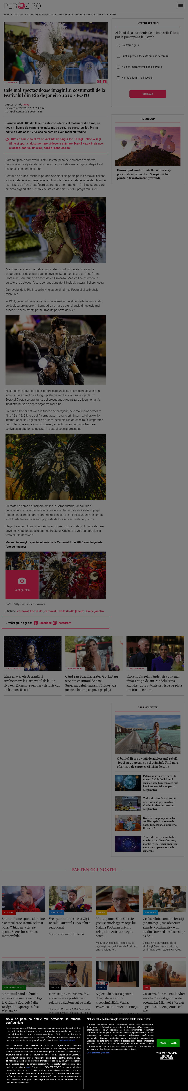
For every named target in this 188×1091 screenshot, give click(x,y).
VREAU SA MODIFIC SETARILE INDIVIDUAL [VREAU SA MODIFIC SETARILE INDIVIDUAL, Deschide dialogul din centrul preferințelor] (166, 1055)
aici (28, 1067)
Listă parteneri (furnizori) (98, 1052)
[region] (94, 1052)
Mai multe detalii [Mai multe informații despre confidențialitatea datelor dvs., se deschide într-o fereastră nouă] (67, 1040)
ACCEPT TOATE (168, 1043)
